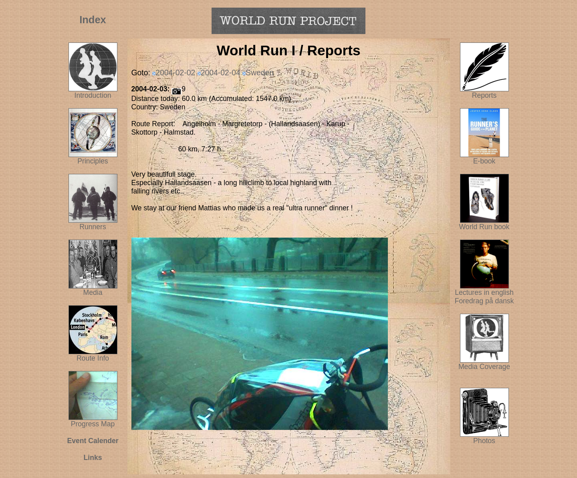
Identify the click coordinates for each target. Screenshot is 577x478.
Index (92, 19)
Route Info (93, 358)
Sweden (260, 72)
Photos (484, 437)
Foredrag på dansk (484, 301)
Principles (92, 161)
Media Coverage (484, 363)
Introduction (93, 95)
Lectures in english (484, 289)
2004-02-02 (175, 72)
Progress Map (93, 420)
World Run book (484, 223)
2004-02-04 (220, 72)
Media (93, 292)
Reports (484, 95)
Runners (92, 227)
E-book (484, 161)
